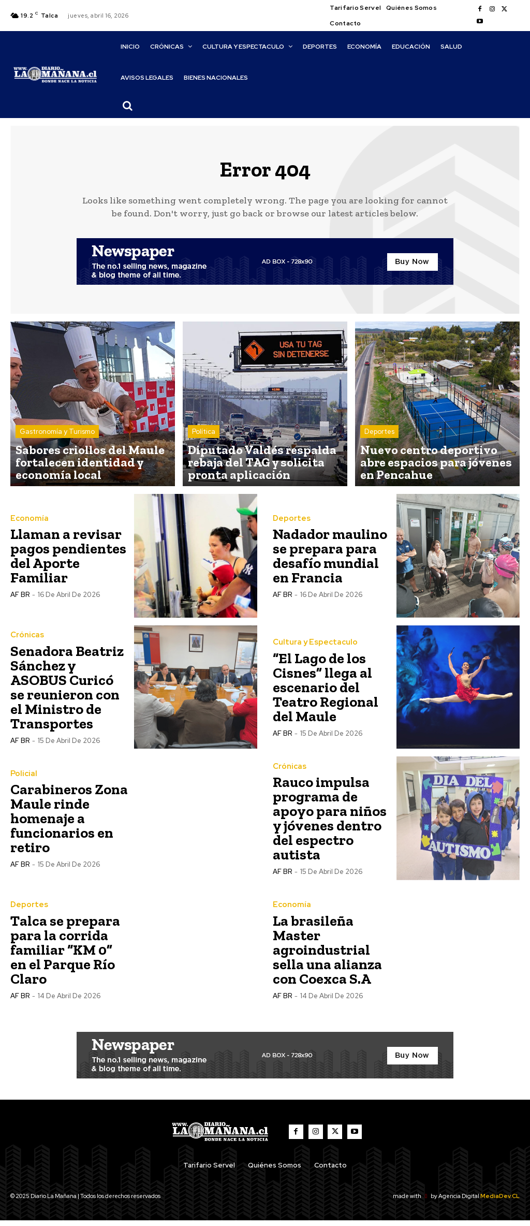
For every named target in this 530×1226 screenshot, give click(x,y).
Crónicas (25, 641)
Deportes (379, 446)
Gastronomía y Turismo (57, 446)
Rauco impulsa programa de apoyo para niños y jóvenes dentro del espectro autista (330, 824)
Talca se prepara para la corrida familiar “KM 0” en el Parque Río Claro (65, 955)
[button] (127, 105)
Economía (27, 524)
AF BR (20, 600)
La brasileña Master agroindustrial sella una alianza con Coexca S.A (327, 955)
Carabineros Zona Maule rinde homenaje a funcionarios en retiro (69, 824)
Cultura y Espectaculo (311, 648)
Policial (22, 779)
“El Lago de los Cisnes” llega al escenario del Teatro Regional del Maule (325, 693)
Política (203, 446)
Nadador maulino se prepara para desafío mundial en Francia (330, 561)
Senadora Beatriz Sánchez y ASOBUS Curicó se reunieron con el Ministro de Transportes (67, 693)
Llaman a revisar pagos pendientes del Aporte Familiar (68, 561)
